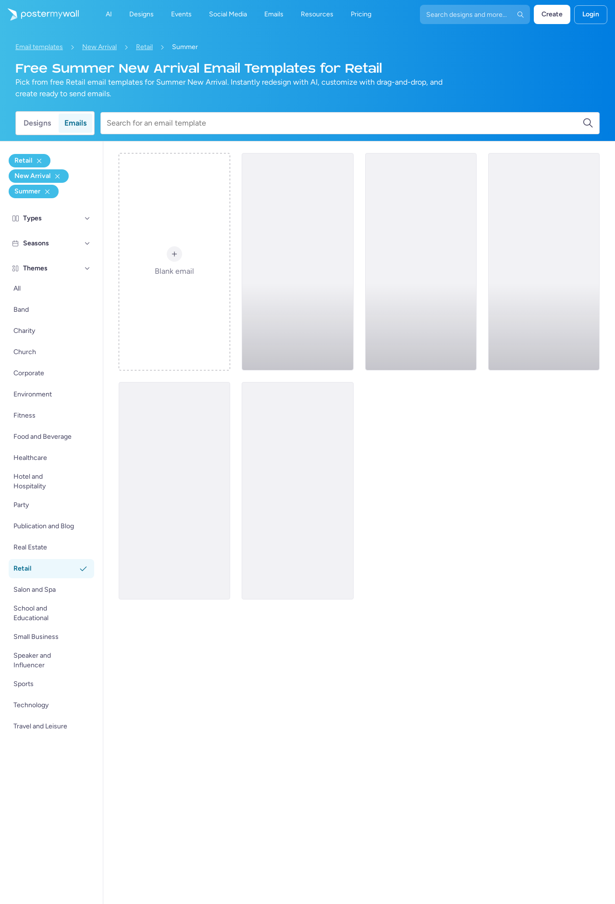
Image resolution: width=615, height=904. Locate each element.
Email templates (39, 47)
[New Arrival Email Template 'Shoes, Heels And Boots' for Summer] (297, 490)
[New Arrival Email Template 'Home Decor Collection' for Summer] (174, 490)
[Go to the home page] (39, 14)
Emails (75, 122)
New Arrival (99, 47)
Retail (144, 47)
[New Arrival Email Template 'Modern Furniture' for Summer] (421, 261)
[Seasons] (87, 243)
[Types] (87, 218)
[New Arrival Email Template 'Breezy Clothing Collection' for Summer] (297, 261)
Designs (37, 122)
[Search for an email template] (344, 123)
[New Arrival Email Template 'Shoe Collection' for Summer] (544, 261)
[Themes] (87, 268)
